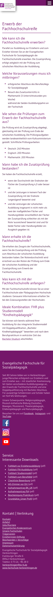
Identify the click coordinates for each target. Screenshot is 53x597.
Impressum (7, 542)
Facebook (29, 413)
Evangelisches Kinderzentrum (17, 528)
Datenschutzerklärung (13, 545)
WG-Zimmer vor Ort (18, 484)
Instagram (40, 413)
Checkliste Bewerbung (19, 480)
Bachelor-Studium (11, 339)
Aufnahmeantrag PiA (18, 491)
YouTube (6, 416)
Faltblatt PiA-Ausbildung (20, 469)
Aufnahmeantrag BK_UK (20, 487)
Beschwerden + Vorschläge (15, 539)
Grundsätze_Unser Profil (20, 498)
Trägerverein (8, 533)
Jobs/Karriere (9, 525)
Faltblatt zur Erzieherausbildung (24, 465)
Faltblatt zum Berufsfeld (20, 476)
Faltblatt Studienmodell (20, 473)
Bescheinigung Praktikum (21, 495)
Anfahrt (6, 522)
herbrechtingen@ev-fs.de (14, 564)
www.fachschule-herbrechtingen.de (19, 567)
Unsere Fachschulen (12, 531)
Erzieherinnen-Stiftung (13, 536)
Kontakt (6, 519)
